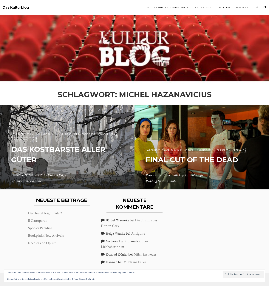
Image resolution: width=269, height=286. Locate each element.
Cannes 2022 (205, 150)
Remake (239, 150)
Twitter (223, 7)
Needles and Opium (42, 243)
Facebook (203, 7)
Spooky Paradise (40, 228)
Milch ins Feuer (145, 254)
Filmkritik (64, 134)
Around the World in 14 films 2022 (170, 150)
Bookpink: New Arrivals (46, 235)
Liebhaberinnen (112, 246)
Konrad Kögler (58, 175)
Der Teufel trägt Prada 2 (45, 213)
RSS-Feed (243, 7)
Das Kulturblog (16, 8)
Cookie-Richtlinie (87, 279)
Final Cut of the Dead (194, 159)
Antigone (138, 233)
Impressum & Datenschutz (167, 7)
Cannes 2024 (45, 134)
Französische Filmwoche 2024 (95, 134)
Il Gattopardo (37, 220)
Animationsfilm (23, 134)
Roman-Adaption (24, 140)
